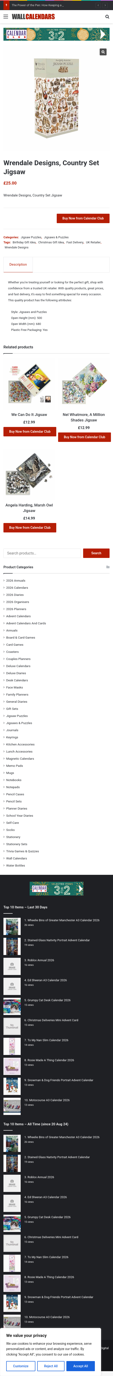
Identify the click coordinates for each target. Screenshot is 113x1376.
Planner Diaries (16, 808)
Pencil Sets (14, 801)
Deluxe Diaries (16, 673)
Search (96, 553)
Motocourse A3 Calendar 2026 (49, 1100)
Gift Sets (12, 709)
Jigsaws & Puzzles (56, 237)
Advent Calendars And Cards (26, 623)
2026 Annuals (15, 580)
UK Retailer (93, 242)
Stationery (13, 837)
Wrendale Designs (16, 247)
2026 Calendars (17, 587)
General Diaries (16, 701)
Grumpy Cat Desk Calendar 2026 (49, 1000)
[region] (50, 1352)
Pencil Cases (15, 794)
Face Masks (14, 687)
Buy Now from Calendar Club (83, 218)
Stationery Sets (16, 844)
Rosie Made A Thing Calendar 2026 (51, 1060)
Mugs (10, 773)
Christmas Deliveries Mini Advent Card (53, 1020)
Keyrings (12, 737)
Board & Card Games (20, 637)
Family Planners (17, 694)
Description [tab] (18, 264)
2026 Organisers (17, 602)
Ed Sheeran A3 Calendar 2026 (47, 980)
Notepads (13, 787)
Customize (20, 1366)
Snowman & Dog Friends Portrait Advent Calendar (60, 1080)
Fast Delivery (74, 242)
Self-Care (12, 822)
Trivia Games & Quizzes (22, 851)
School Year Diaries (19, 815)
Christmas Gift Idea (51, 242)
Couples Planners (18, 659)
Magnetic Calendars (20, 758)
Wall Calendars (16, 858)
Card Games (14, 644)
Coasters (12, 652)
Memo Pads (14, 766)
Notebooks (13, 780)
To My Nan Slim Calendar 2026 (48, 1040)
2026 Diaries (15, 595)
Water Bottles (15, 865)
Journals (12, 730)
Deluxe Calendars (18, 666)
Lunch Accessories (19, 751)
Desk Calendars (17, 680)
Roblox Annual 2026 (41, 960)
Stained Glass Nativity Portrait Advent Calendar (59, 940)
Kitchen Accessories (20, 744)
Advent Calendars (18, 616)
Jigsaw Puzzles (31, 237)
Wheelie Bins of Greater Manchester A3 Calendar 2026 (63, 920)
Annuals (11, 630)
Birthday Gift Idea (24, 242)
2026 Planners (16, 609)
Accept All (80, 1366)
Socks (10, 830)
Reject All (51, 1366)
